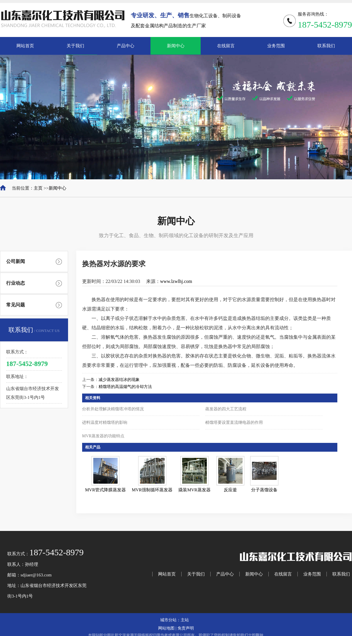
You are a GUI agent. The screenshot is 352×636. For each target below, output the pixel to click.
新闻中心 (57, 188)
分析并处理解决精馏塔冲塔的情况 (113, 409)
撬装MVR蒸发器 (194, 489)
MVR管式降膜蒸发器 (105, 489)
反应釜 (230, 489)
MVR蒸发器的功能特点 (103, 436)
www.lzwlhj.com (176, 281)
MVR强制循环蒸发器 (152, 489)
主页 (38, 188)
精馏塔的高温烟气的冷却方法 (125, 386)
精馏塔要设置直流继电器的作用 (234, 422)
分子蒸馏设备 (264, 489)
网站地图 (166, 628)
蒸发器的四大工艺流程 (225, 409)
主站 (185, 620)
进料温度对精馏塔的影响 (104, 422)
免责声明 (185, 628)
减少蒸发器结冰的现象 (119, 379)
